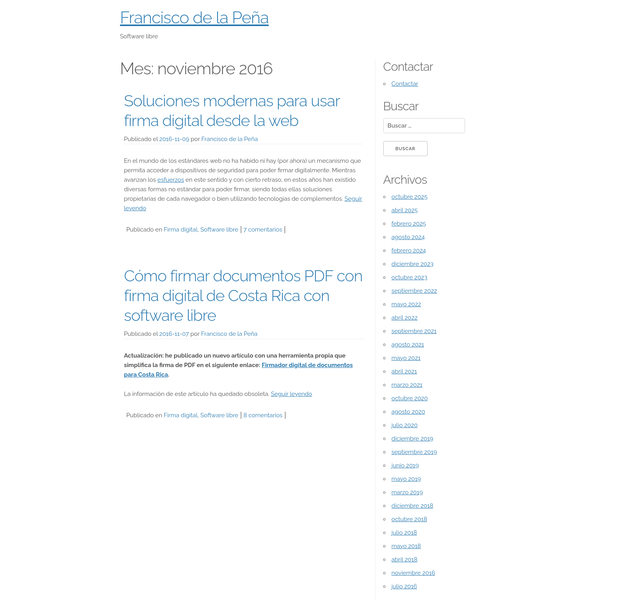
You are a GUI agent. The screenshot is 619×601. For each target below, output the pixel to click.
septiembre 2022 (414, 290)
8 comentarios (263, 415)
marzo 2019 (407, 492)
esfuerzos (171, 179)
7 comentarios (263, 229)
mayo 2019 (406, 478)
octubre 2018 (409, 519)
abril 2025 (405, 210)
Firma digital (181, 229)
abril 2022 (405, 317)
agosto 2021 (408, 344)
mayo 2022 (406, 304)
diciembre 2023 (412, 264)
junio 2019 (405, 465)
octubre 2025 (410, 196)
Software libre (219, 229)
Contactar (405, 83)
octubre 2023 (410, 277)
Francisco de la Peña (194, 17)
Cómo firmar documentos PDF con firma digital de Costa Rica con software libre (243, 295)
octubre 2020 (410, 398)
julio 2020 (405, 425)
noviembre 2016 (413, 573)
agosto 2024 (408, 237)
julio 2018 (404, 532)
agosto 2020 (408, 411)
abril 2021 (404, 371)
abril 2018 (405, 559)
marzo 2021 (407, 384)
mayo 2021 (406, 358)
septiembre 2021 (414, 331)
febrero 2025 (409, 223)
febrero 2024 (409, 250)
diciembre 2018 (412, 505)
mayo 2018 (406, 546)
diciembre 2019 (412, 438)
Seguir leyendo (291, 394)
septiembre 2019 (414, 452)
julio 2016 (404, 586)
